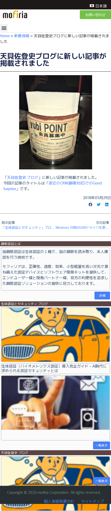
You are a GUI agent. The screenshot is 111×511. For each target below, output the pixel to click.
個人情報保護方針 (59, 501)
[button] (4, 28)
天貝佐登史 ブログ (22, 177)
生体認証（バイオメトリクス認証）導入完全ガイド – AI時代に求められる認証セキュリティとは (54, 368)
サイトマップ (92, 501)
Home (5, 35)
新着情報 (21, 35)
